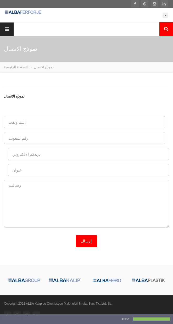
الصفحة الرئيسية (16, 67)
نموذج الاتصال (44, 67)
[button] (3, 319)
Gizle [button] (125, 319)
